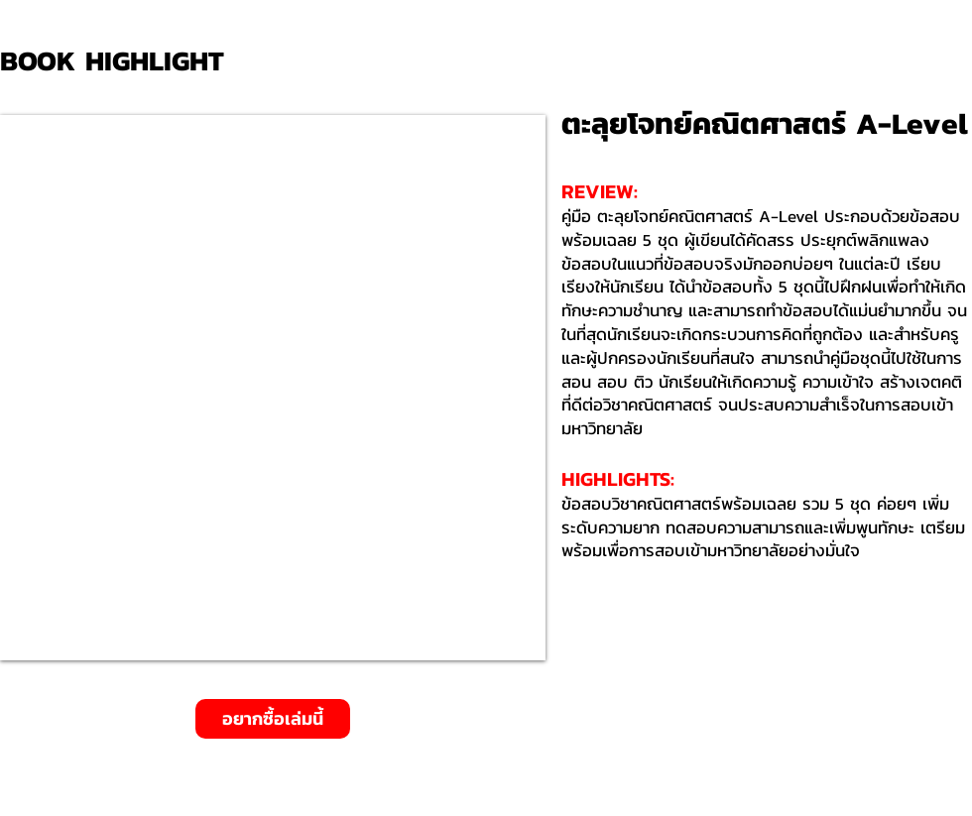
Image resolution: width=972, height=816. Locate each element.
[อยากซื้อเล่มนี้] (272, 719)
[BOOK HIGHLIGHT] (119, 61)
